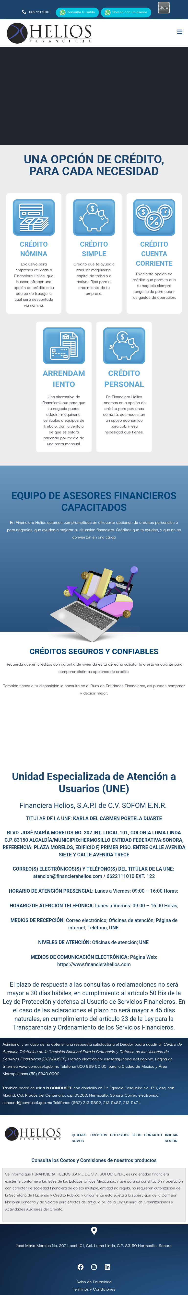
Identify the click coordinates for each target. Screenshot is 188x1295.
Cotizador (119, 1135)
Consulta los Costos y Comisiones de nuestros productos (94, 1160)
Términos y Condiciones (94, 1288)
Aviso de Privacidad (94, 1281)
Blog (136, 1135)
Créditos (98, 1135)
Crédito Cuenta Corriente (154, 253)
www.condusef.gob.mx (39, 1066)
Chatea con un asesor (126, 12)
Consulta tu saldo (77, 12)
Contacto (153, 1135)
